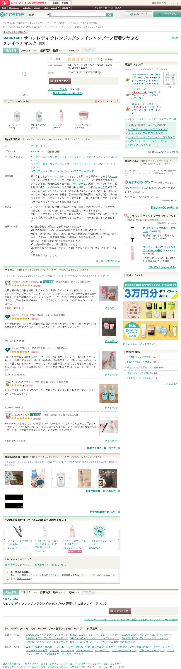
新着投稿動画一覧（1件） (103, 511)
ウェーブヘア (102, 650)
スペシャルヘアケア (70, 171)
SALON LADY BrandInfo (54, 151)
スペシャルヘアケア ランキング (145, 133)
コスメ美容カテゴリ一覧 (15, 664)
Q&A (46, 7)
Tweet (175, 37)
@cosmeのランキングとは (165, 152)
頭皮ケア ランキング (139, 145)
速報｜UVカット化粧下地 (140, 373)
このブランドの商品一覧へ (51, 565)
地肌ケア (122, 646)
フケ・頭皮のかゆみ (140, 646)
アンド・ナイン (39, 146)
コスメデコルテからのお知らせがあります (139, 92)
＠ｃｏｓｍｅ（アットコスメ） (139, 344)
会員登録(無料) (159, 2)
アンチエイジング (63, 646)
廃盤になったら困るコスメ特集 (142, 367)
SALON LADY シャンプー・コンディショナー (94, 634)
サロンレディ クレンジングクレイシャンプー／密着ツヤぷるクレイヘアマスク (55, 603)
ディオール (40, 551)
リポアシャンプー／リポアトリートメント (146, 110)
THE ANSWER (139, 74)
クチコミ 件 (57, 89)
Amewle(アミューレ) (17, 548)
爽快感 (79, 646)
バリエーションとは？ (108, 101)
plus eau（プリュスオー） (145, 104)
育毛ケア (111, 646)
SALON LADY (12, 38)
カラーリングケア (163, 646)
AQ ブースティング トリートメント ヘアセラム (146, 95)
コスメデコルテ (139, 89)
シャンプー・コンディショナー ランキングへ (149, 118)
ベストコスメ (115, 8)
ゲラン (65, 548)
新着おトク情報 (60, 3)
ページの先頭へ (131, 619)
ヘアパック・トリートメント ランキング (150, 141)
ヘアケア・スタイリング (44, 156)
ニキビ (29, 646)
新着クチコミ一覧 (102, 448)
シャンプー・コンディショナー (76, 156)
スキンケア (101, 187)
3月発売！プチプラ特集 (139, 378)
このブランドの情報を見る (15, 32)
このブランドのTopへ (19, 565)
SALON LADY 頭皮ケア (122, 642)
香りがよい (98, 646)
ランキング (14, 7)
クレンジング (81, 180)
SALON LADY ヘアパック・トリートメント (145, 638)
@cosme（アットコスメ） (111, 667)
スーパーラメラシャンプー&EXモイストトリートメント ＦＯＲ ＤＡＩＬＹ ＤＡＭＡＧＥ (146, 79)
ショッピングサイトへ (75, 551)
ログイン (174, 2)
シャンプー (61, 180)
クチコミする (60, 81)
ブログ (37, 7)
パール (46, 198)
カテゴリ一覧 (101, 8)
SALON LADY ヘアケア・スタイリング (47, 634)
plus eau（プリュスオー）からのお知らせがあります (139, 107)
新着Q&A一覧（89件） (163, 207)
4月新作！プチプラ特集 (139, 357)
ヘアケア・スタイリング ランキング (148, 129)
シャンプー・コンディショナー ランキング (151, 137)
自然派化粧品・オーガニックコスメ (64, 654)
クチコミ (29, 50)
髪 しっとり (67, 650)
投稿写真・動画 (52, 50)
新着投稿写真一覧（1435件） (101, 491)
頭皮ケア (89, 171)
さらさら (54, 650)
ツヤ (52, 201)
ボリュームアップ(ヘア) (152, 650)
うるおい (45, 190)
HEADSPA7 (94, 548)
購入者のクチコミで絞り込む (67, 93)
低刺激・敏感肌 (43, 646)
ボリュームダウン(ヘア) (124, 650)
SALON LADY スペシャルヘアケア (88, 642)
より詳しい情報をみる (108, 260)
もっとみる (170, 383)
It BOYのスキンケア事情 (139, 362)
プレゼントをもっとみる (162, 267)
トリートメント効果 (36, 650)
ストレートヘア (84, 650)
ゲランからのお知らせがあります (76, 548)
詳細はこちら (23, 578)
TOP (4, 7)
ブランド (27, 7)
